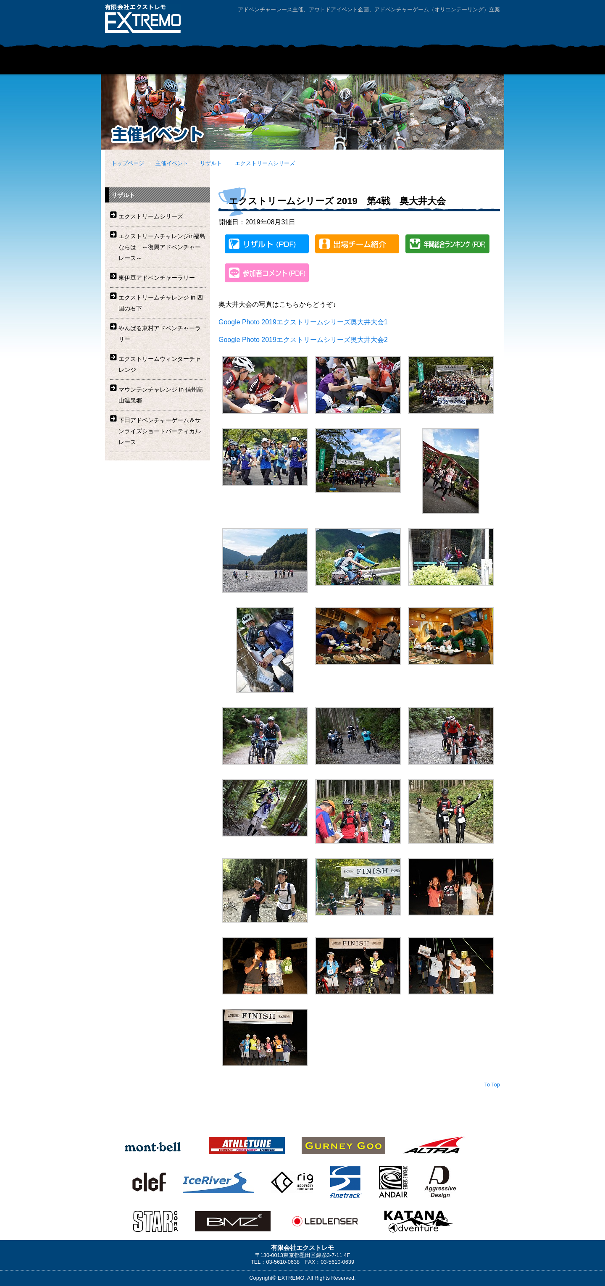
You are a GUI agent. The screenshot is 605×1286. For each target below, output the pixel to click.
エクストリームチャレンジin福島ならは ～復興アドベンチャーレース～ (161, 247)
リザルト (211, 163)
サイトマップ (477, 26)
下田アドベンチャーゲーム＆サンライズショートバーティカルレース (159, 431)
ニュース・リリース (466, 63)
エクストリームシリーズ (265, 163)
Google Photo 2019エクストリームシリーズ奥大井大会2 (303, 339)
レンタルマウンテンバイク (376, 63)
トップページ (127, 163)
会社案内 (380, 26)
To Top (492, 1084)
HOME (122, 63)
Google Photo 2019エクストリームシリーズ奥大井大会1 (303, 322)
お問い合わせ (428, 26)
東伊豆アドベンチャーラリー (156, 277)
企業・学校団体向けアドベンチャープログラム (271, 63)
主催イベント (180, 63)
